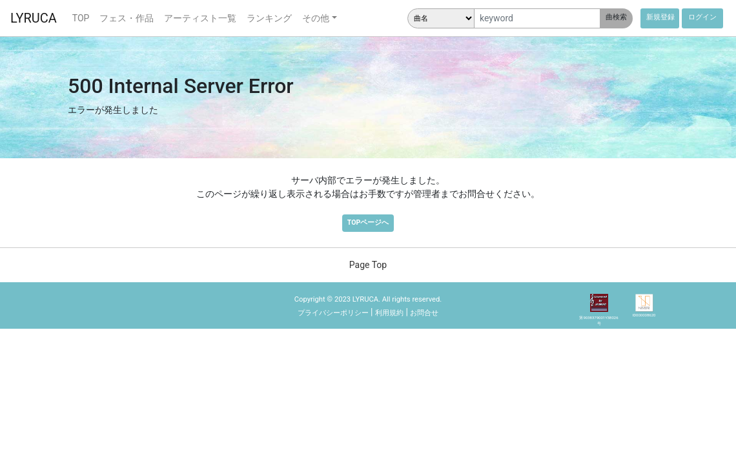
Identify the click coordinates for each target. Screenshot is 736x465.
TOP (81, 18)
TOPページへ (368, 222)
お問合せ (424, 313)
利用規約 (389, 313)
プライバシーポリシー (333, 313)
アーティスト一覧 (200, 18)
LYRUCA (33, 18)
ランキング (269, 18)
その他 (315, 18)
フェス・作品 (126, 18)
